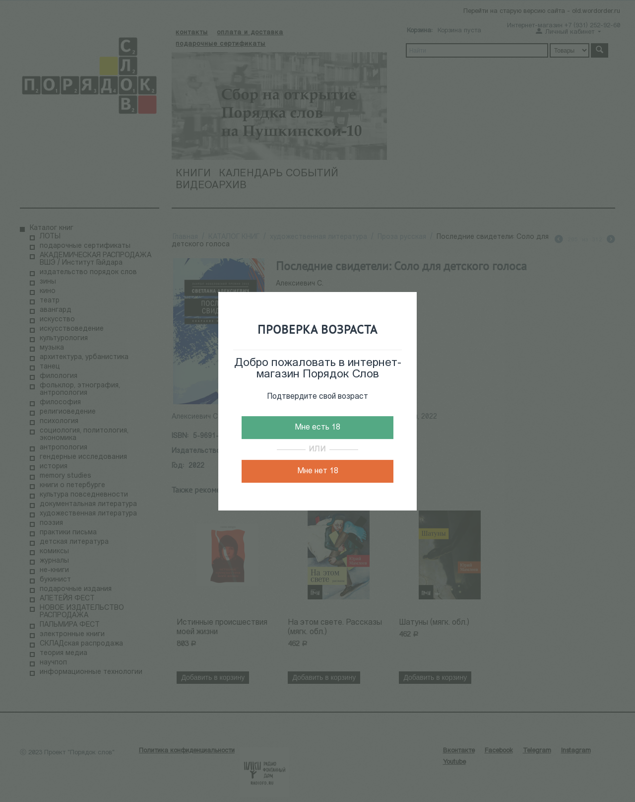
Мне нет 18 (317, 471)
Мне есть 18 (317, 428)
